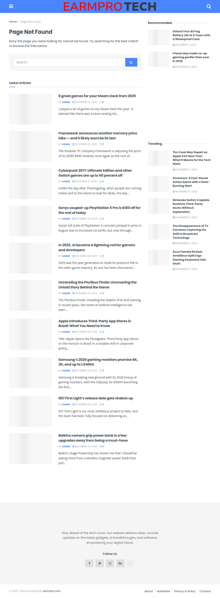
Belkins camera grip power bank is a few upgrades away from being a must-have (93, 438)
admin (66, 102)
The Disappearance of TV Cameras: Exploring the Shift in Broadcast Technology (190, 232)
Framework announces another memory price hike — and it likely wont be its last (97, 135)
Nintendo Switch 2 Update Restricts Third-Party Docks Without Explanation (191, 206)
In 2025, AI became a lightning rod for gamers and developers (96, 247)
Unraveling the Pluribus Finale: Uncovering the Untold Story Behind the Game (97, 285)
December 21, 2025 (185, 67)
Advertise (163, 591)
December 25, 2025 (84, 218)
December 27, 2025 (84, 102)
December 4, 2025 (184, 45)
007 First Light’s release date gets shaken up (95, 398)
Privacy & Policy (185, 591)
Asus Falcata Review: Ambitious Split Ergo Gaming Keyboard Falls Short (189, 258)
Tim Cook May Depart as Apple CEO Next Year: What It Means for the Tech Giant (192, 158)
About (149, 591)
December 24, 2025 (84, 256)
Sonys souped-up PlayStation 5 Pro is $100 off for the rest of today (99, 210)
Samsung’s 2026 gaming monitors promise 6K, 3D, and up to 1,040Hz (98, 362)
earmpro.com (52, 591)
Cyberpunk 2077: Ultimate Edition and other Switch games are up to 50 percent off (95, 173)
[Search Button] (131, 62)
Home (13, 21)
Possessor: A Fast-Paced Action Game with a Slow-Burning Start (191, 182)
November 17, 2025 (185, 169)
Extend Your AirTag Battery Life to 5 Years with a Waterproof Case (192, 35)
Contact (205, 591)
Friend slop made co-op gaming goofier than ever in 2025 (191, 57)
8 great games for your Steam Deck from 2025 (97, 95)
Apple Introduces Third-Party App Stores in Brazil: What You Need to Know (94, 323)
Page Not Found (30, 21)
